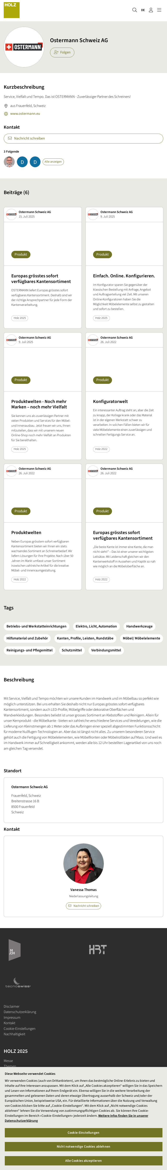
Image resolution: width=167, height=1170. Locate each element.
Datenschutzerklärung (20, 1012)
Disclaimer (11, 1006)
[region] (83, 1118)
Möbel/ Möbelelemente (141, 638)
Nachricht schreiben (26, 138)
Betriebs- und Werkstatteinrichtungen (37, 626)
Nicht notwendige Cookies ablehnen (83, 1146)
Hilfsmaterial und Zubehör (27, 638)
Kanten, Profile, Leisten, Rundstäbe (85, 638)
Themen (10, 1066)
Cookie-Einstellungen (19, 1028)
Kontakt (9, 1023)
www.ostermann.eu (22, 114)
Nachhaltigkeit (14, 1034)
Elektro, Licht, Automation (96, 626)
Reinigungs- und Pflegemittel (30, 650)
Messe (8, 1060)
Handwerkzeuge (139, 626)
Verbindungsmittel (106, 650)
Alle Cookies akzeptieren (83, 1160)
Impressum (12, 1017)
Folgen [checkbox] (62, 52)
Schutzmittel (72, 650)
